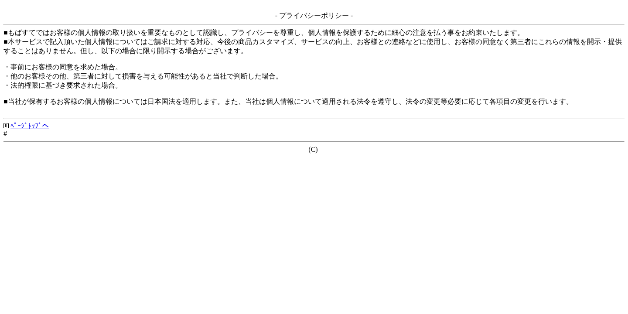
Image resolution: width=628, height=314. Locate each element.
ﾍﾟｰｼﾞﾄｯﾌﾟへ (29, 126)
